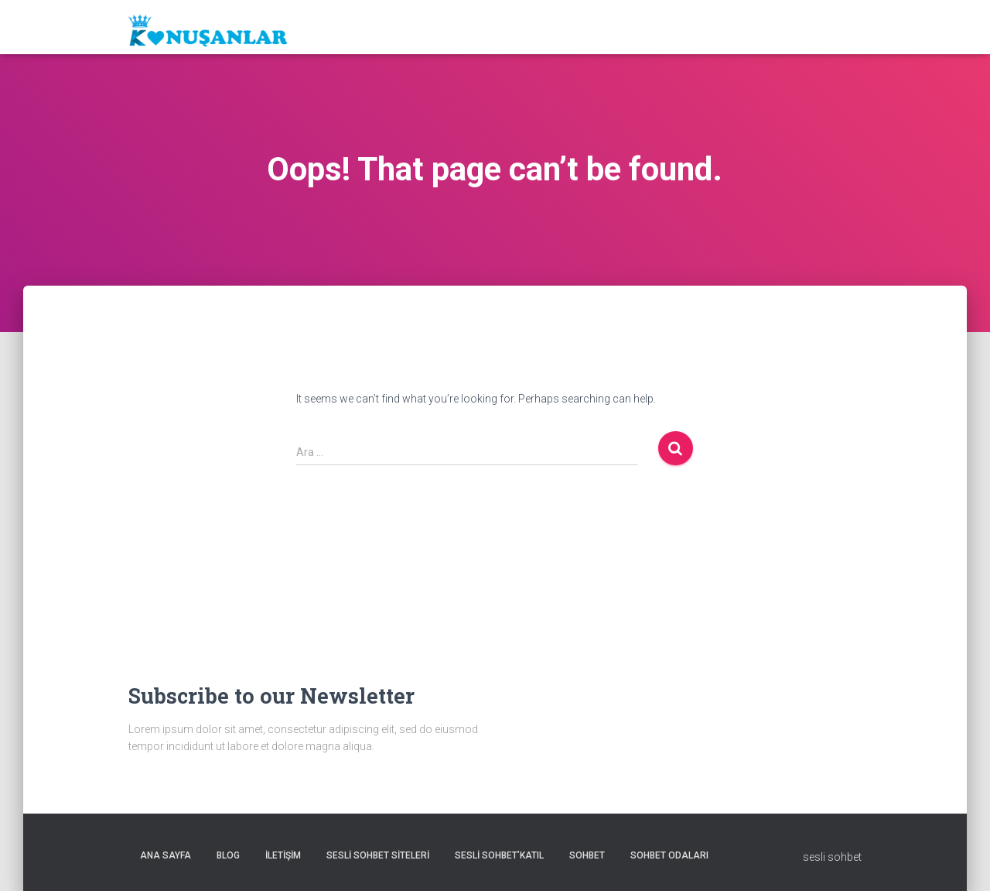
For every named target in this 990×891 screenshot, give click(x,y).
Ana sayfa (165, 855)
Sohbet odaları (669, 855)
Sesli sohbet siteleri (377, 855)
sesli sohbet (832, 857)
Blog (228, 855)
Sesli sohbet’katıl (499, 855)
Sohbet (587, 855)
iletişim (283, 855)
